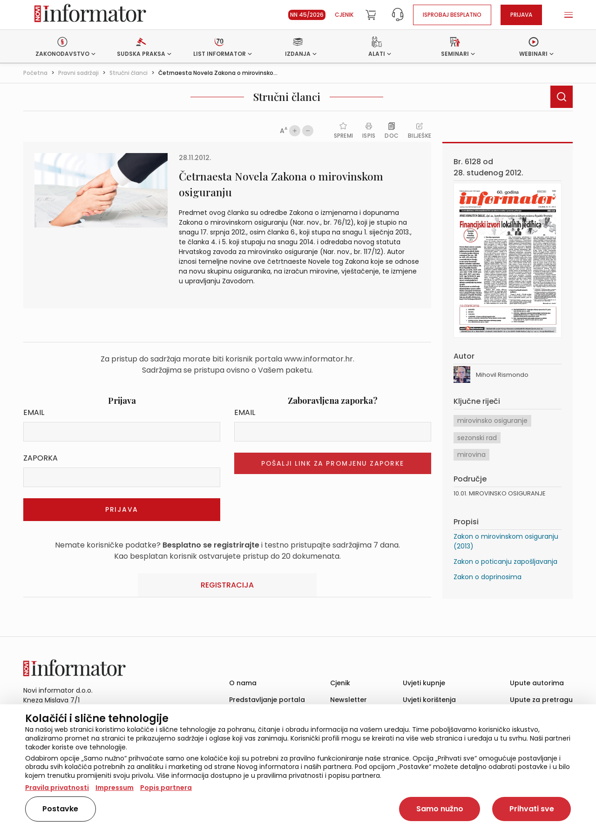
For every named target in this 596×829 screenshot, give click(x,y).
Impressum (114, 787)
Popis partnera (166, 787)
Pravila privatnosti (57, 787)
